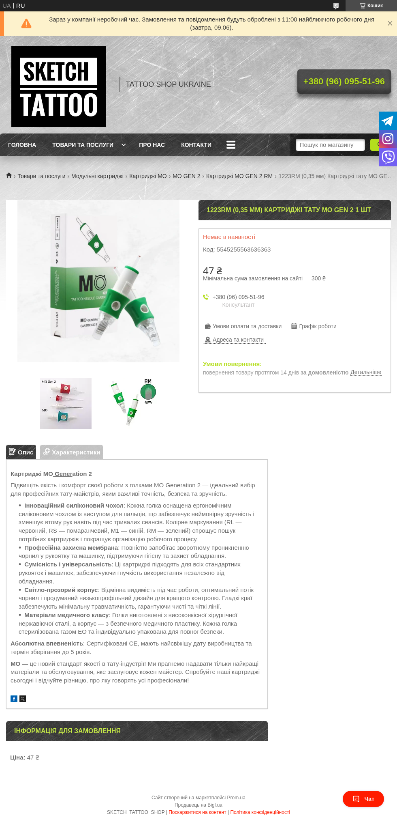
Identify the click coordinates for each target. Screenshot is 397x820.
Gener (63, 473)
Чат (363, 799)
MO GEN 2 (186, 176)
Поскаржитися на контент (197, 812)
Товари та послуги (82, 145)
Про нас (152, 145)
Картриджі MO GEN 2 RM (239, 176)
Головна (22, 145)
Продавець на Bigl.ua (198, 805)
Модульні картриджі (97, 176)
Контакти (196, 145)
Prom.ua (236, 798)
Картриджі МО (148, 176)
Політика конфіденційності (260, 812)
